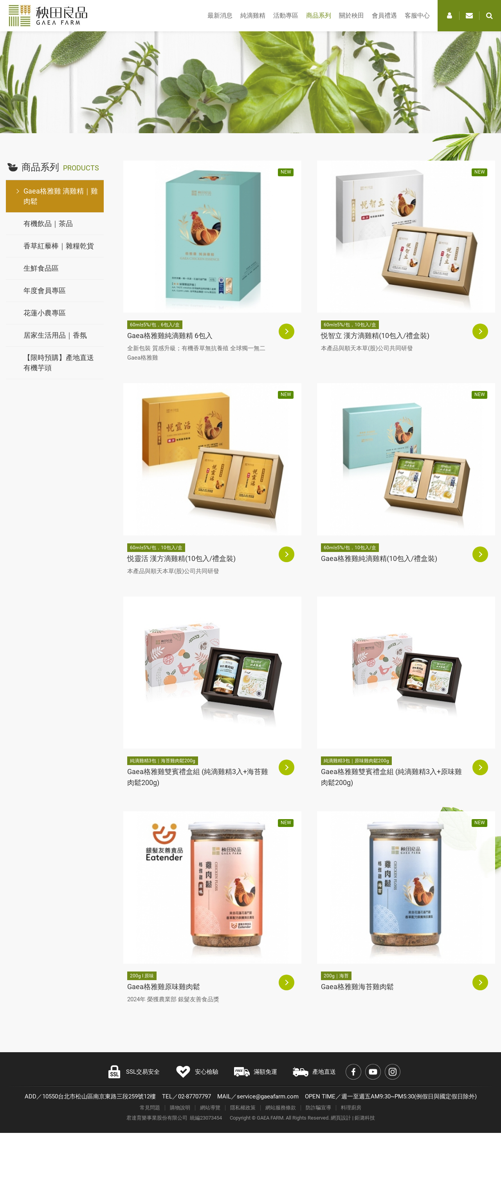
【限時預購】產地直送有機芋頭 (58, 362)
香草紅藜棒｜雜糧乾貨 (58, 246)
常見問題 (150, 1108)
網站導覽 (210, 1108)
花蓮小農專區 (44, 313)
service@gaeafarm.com (268, 1096)
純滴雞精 (252, 15)
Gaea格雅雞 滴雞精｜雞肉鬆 (60, 196)
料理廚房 (351, 1108)
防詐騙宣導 (318, 1108)
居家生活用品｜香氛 (55, 335)
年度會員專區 (44, 290)
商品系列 (318, 15)
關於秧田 (351, 15)
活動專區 (285, 15)
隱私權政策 (243, 1108)
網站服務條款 (280, 1108)
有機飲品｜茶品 (48, 223)
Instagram (392, 1072)
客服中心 (417, 15)
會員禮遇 (384, 15)
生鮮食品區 (41, 268)
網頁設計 (341, 1118)
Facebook (353, 1072)
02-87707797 (194, 1096)
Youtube (373, 1072)
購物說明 (180, 1108)
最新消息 (219, 15)
